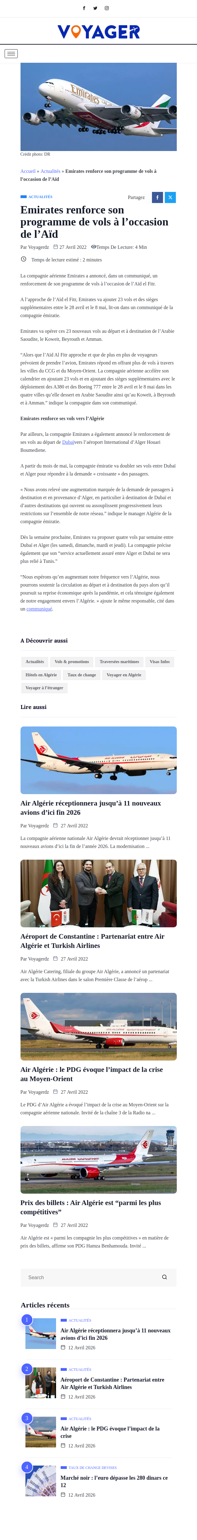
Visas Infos (160, 661)
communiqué (39, 608)
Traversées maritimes (119, 661)
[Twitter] (98, 8)
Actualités (50, 171)
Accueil (28, 171)
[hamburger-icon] (11, 53)
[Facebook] (87, 8)
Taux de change (81, 675)
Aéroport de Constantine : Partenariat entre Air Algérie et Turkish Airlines (93, 941)
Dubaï (68, 442)
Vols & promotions (72, 661)
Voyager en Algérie (124, 675)
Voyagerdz (38, 247)
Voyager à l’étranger (44, 688)
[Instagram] (110, 8)
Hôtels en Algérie (41, 675)
